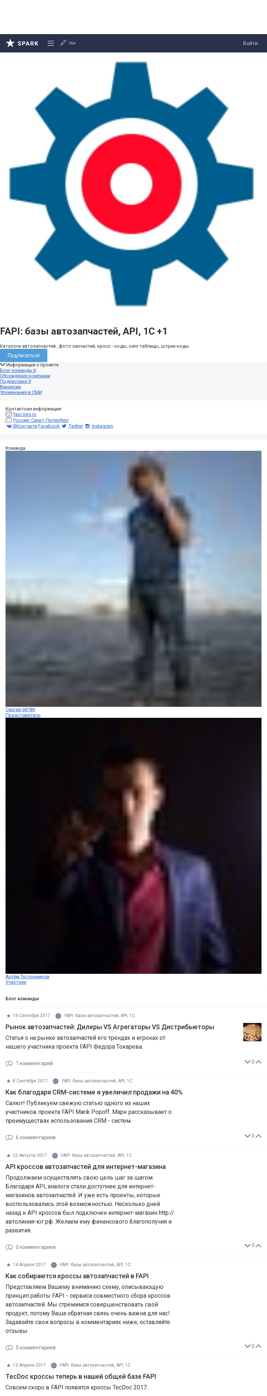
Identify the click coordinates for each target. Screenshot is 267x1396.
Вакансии (10, 387)
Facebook (49, 426)
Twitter (72, 426)
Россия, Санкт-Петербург (41, 420)
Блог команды (18, 370)
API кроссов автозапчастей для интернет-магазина (86, 1166)
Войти (250, 43)
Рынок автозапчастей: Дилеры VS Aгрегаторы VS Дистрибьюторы (110, 1027)
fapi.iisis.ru (24, 414)
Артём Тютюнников (133, 851)
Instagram (98, 426)
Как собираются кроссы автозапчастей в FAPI (77, 1276)
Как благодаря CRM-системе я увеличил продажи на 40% (94, 1092)
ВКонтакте (21, 426)
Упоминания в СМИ (21, 392)
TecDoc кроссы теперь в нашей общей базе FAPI (81, 1376)
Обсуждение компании (25, 376)
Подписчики (15, 381)
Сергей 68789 (133, 584)
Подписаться (24, 355)
